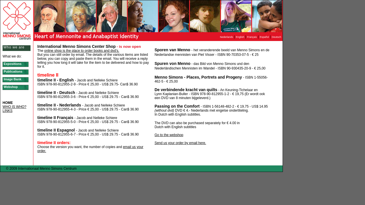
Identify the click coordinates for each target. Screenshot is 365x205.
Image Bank (12, 79)
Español (264, 37)
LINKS (8, 111)
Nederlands (226, 37)
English (240, 37)
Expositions (12, 63)
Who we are (14, 47)
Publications (13, 71)
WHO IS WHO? (14, 107)
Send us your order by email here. (180, 143)
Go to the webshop (169, 135)
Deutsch (277, 37)
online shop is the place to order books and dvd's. (81, 51)
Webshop (11, 87)
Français (252, 37)
